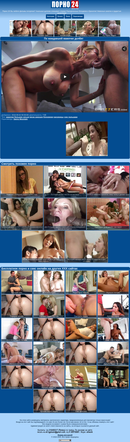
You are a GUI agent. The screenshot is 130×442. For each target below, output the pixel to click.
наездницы (59, 117)
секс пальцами (70, 117)
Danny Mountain (21, 119)
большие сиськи (21, 117)
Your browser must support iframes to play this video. (64, 77)
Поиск (68, 16)
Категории (50, 16)
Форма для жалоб (65, 435)
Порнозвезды (78, 16)
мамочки (10, 117)
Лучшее (60, 16)
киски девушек (36, 117)
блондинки (48, 117)
